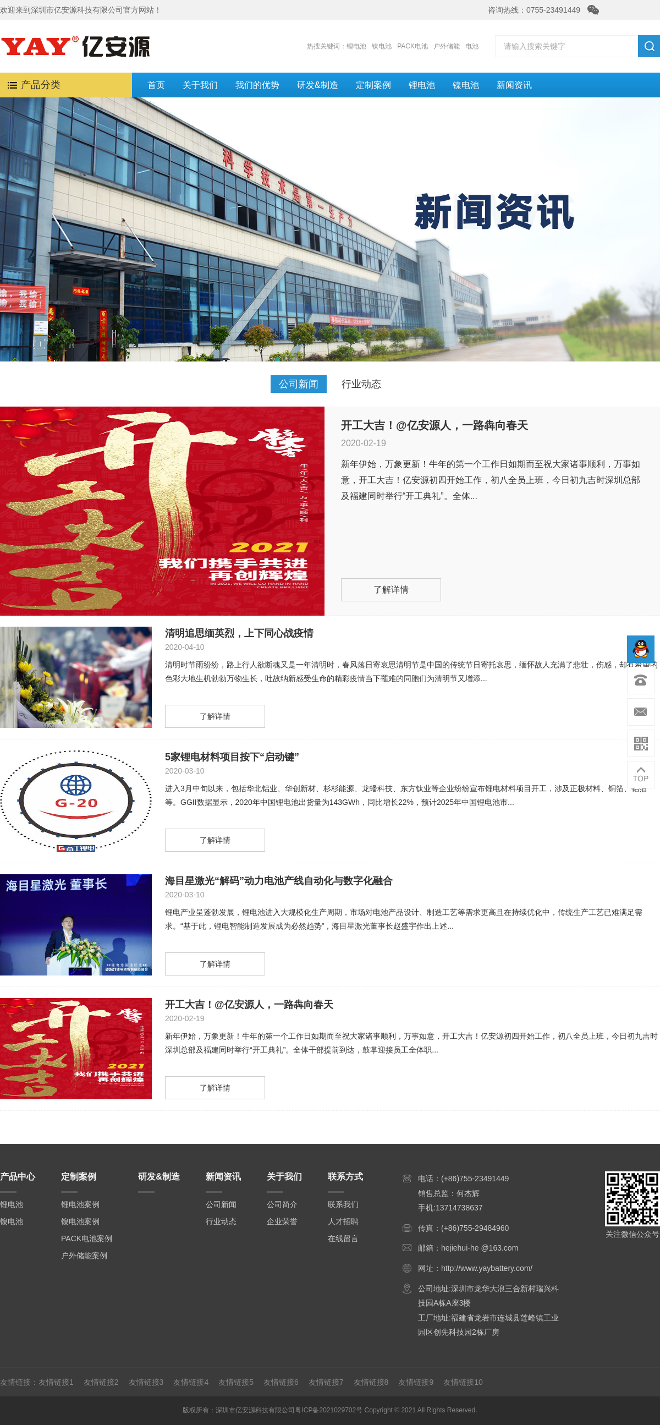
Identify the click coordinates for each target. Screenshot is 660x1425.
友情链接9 (415, 1382)
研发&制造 (317, 85)
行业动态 (361, 384)
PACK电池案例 (86, 1238)
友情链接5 (236, 1382)
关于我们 (200, 85)
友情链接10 (463, 1382)
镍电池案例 (80, 1221)
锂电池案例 (80, 1204)
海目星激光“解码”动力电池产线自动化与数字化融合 (279, 880)
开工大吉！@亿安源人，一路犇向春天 (434, 425)
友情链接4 (190, 1382)
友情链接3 (146, 1382)
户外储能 (446, 46)
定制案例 (373, 85)
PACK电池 (412, 46)
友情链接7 (326, 1382)
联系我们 (343, 1204)
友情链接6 (281, 1382)
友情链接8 (371, 1382)
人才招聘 (343, 1221)
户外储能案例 (84, 1255)
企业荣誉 (282, 1221)
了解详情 (391, 589)
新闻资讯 (514, 85)
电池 (472, 46)
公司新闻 (298, 384)
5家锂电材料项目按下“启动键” (232, 757)
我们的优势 (257, 85)
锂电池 (356, 46)
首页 (156, 85)
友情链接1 (56, 1382)
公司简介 (282, 1204)
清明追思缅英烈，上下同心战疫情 (239, 633)
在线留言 (343, 1238)
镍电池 (382, 46)
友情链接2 (101, 1382)
